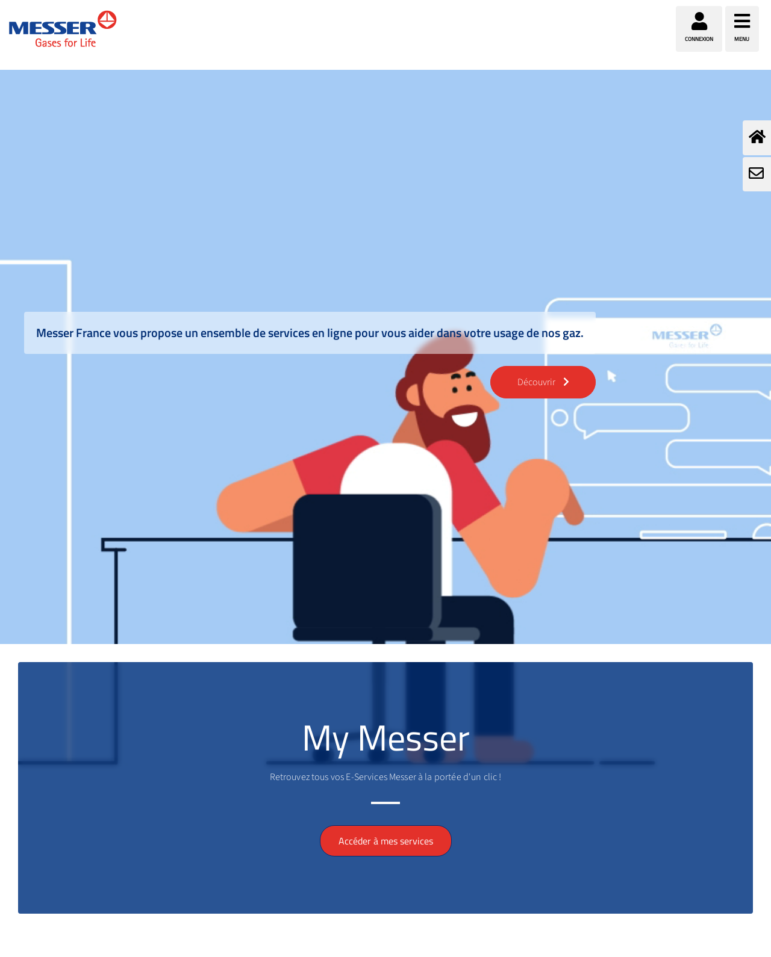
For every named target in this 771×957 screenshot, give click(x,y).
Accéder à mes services (386, 841)
